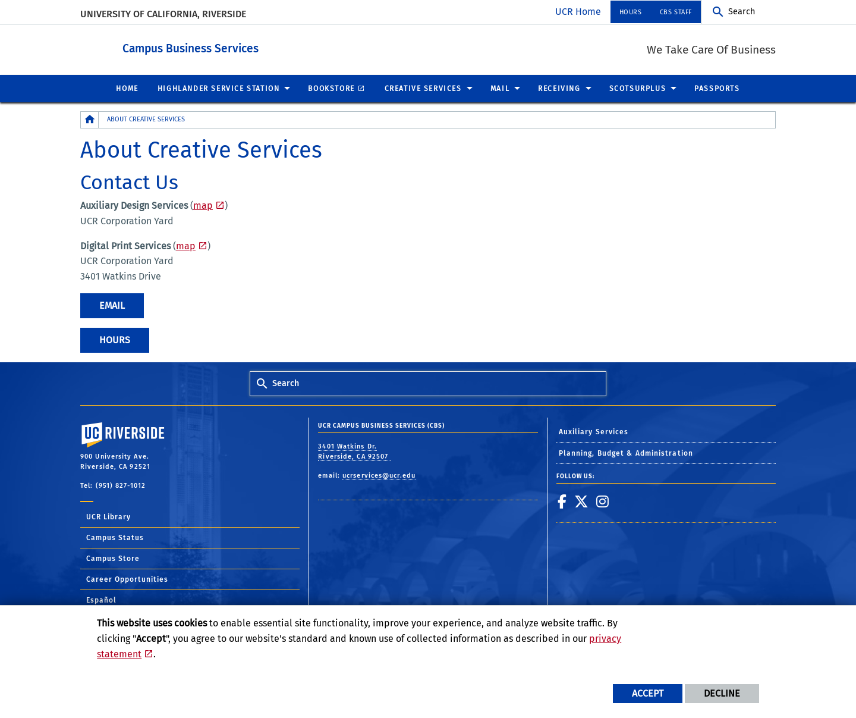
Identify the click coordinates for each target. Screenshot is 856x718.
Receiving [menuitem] (559, 88)
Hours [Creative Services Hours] (114, 339)
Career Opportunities (127, 579)
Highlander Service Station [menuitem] (219, 88)
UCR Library (108, 516)
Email (112, 305)
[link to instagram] (602, 501)
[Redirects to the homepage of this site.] (90, 119)
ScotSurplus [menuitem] (637, 88)
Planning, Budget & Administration (626, 453)
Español (101, 599)
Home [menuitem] (127, 88)
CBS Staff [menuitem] (676, 12)
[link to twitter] (581, 501)
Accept (647, 693)
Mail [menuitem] (499, 88)
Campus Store (113, 558)
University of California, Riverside (163, 14)
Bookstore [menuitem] (331, 88)
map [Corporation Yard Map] (186, 245)
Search (741, 12)
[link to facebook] (562, 501)
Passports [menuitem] (716, 88)
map (203, 205)
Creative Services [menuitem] (423, 88)
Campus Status (115, 537)
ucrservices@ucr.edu (379, 475)
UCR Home (578, 11)
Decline (722, 693)
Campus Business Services (264, 47)
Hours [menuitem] (630, 12)
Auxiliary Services (594, 431)
